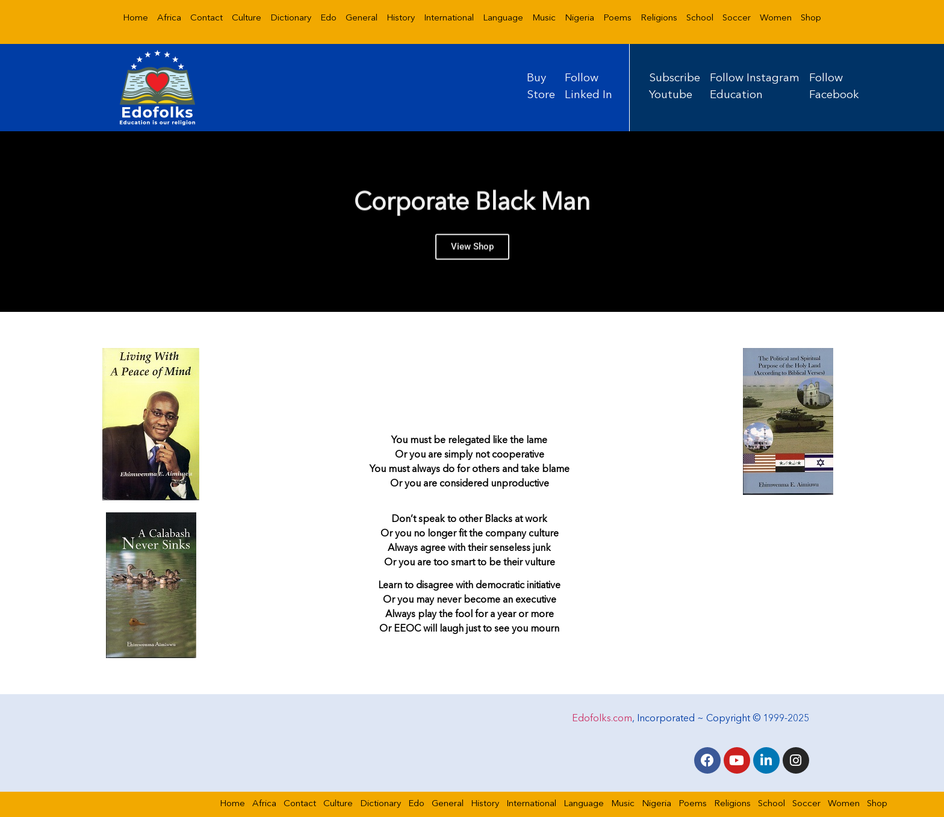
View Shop (472, 254)
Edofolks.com (602, 719)
